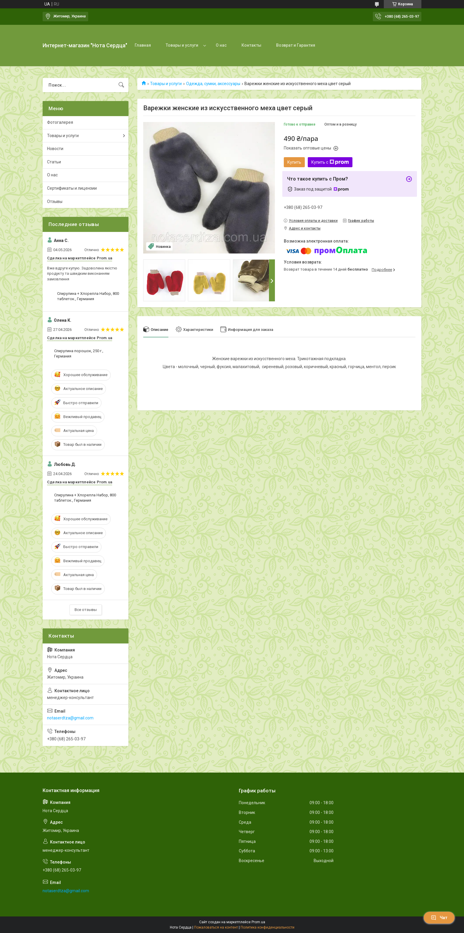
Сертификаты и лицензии (72, 188)
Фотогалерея (60, 122)
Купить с (330, 162)
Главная (143, 45)
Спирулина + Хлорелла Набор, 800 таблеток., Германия (88, 296)
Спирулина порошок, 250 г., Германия (78, 353)
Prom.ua (258, 922)
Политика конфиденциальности (267, 927)
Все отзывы (86, 609)
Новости (55, 148)
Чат (439, 917)
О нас (221, 45)
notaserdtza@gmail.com (70, 718)
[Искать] (121, 85)
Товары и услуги (182, 45)
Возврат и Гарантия (295, 45)
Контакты (251, 45)
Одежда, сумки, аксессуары (213, 83)
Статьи (54, 162)
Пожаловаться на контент (216, 927)
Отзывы (54, 201)
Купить (294, 162)
